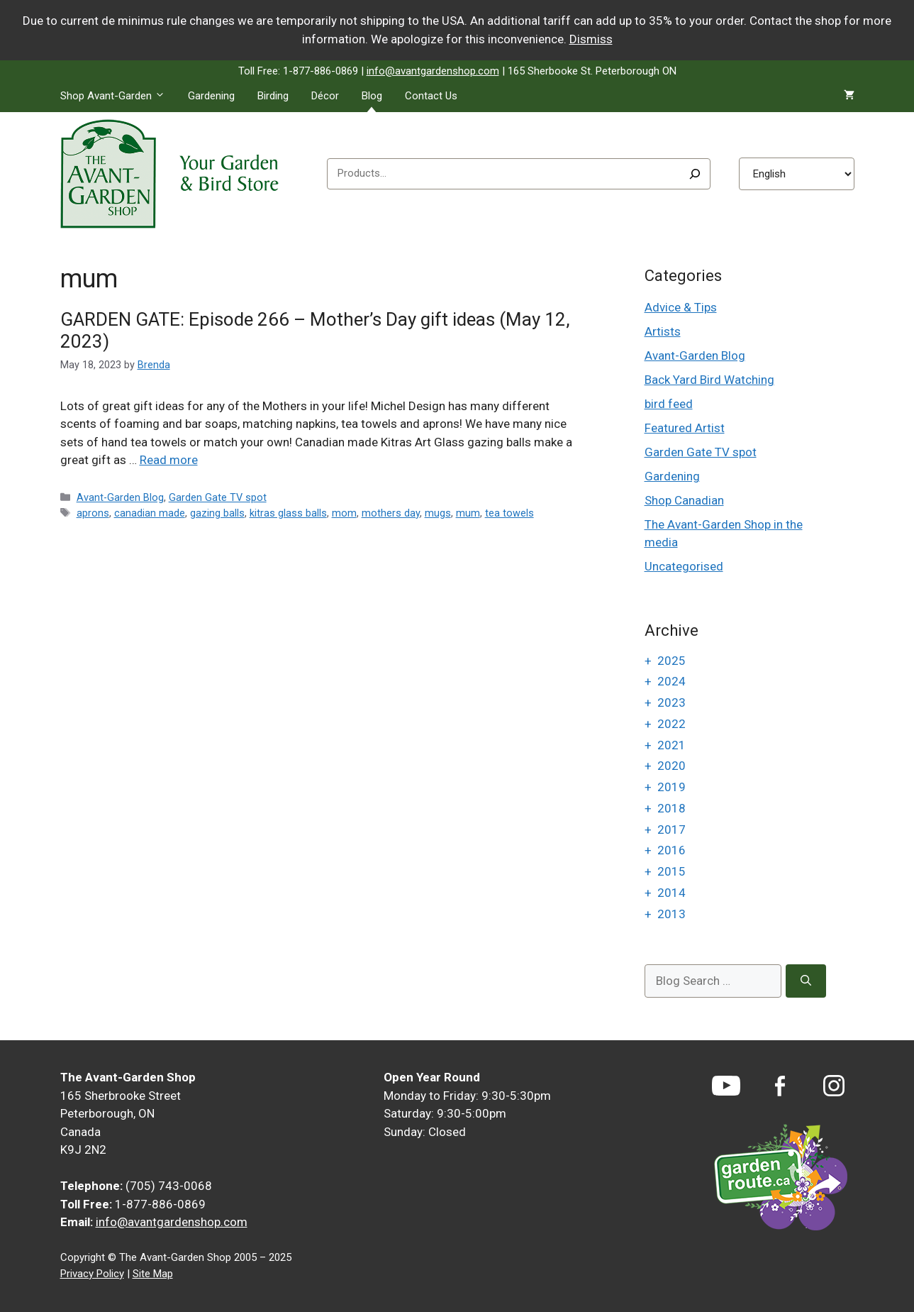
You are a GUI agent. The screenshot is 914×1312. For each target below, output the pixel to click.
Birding (273, 95)
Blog (372, 95)
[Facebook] (780, 1086)
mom (344, 513)
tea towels (509, 513)
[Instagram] (834, 1085)
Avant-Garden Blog (120, 498)
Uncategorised (684, 566)
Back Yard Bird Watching (709, 380)
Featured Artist (685, 428)
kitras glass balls (288, 513)
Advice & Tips (681, 307)
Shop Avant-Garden (118, 95)
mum (468, 513)
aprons (93, 513)
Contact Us (431, 95)
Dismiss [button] (591, 39)
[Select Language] (796, 174)
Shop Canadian (684, 500)
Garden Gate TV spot (218, 498)
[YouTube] (726, 1086)
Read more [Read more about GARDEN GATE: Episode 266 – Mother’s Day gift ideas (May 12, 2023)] (169, 460)
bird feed (669, 404)
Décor (325, 95)
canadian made (149, 513)
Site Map (153, 1273)
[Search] (695, 174)
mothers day (391, 513)
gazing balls (217, 513)
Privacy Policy (92, 1273)
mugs (438, 513)
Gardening (211, 95)
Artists (663, 331)
